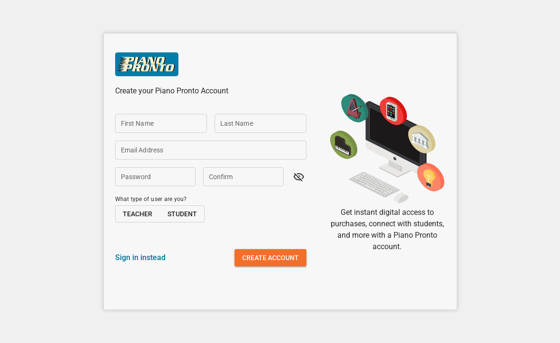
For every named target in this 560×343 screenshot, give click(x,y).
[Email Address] (211, 150)
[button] (298, 176)
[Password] (155, 176)
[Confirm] (243, 176)
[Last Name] (260, 123)
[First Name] (161, 123)
